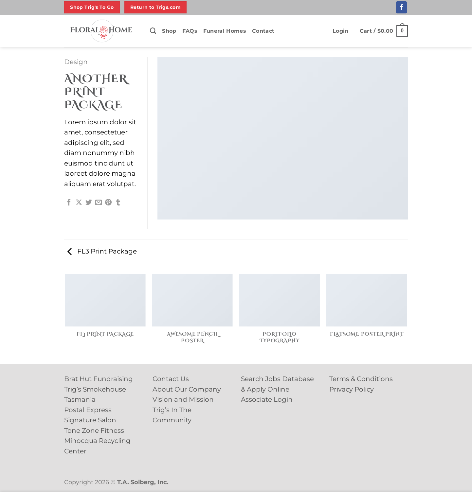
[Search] (153, 31)
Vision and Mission (183, 399)
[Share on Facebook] (69, 202)
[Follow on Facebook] (402, 7)
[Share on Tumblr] (118, 202)
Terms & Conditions (361, 379)
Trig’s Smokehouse (95, 389)
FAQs (189, 31)
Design (76, 62)
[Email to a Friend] (98, 202)
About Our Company (187, 389)
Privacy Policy (351, 389)
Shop (169, 31)
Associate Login (267, 399)
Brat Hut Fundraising (98, 379)
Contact (263, 31)
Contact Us (171, 379)
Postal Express (88, 410)
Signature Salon (90, 420)
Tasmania (80, 399)
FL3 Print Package (102, 251)
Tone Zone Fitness (94, 430)
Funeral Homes (224, 31)
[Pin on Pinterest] (108, 202)
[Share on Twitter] (88, 202)
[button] (341, 31)
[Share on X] (79, 202)
